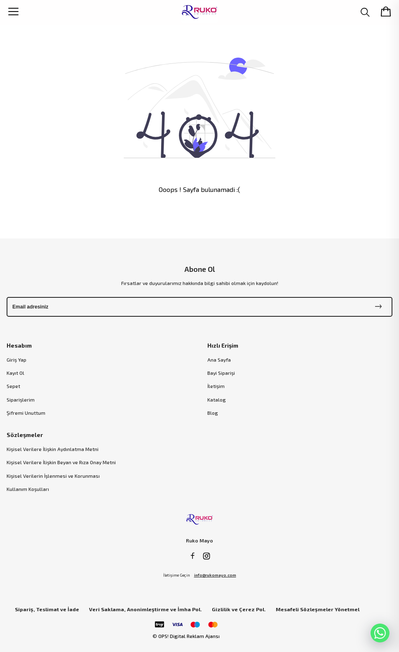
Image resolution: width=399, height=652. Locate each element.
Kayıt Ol (15, 373)
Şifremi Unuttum (26, 413)
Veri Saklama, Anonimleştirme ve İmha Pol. (145, 609)
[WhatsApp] (380, 633)
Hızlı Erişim (222, 345)
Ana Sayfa (219, 359)
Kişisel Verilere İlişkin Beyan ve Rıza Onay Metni (61, 462)
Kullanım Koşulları (28, 489)
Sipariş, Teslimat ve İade (47, 609)
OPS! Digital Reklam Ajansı (189, 636)
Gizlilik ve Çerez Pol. (239, 609)
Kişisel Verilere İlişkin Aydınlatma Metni (53, 449)
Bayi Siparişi (221, 373)
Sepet (13, 386)
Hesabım (19, 345)
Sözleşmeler (25, 434)
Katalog (216, 399)
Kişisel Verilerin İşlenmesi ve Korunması (53, 476)
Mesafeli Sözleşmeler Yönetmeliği (321, 609)
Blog (212, 413)
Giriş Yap (16, 359)
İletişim (216, 386)
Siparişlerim (21, 399)
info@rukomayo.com (215, 575)
